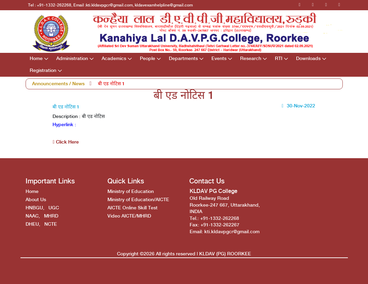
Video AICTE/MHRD (129, 216)
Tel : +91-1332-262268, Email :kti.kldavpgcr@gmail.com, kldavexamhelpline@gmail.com (110, 5)
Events (218, 58)
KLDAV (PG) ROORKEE (225, 254)
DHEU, (33, 224)
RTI (278, 58)
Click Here (65, 142)
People (147, 58)
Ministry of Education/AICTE (138, 199)
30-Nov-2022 (297, 106)
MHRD (51, 216)
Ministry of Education (130, 191)
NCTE (50, 224)
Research (250, 58)
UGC (53, 208)
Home (36, 58)
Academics (114, 58)
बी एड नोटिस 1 (111, 83)
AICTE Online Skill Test (132, 208)
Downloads (308, 58)
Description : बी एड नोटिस (79, 116)
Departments (183, 58)
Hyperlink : (64, 124)
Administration (72, 58)
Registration (43, 70)
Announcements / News (58, 83)
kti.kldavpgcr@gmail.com (232, 231)
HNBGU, (35, 208)
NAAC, (33, 216)
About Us (36, 199)
